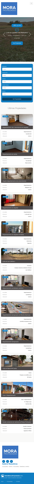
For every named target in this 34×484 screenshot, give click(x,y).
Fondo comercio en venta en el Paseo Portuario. (17, 422)
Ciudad (4, 78)
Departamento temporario (11, 341)
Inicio (2, 481)
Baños (3, 91)
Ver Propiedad (17, 43)
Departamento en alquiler (10, 208)
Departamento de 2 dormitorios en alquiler (15, 127)
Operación (4, 72)
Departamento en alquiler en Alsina (13, 234)
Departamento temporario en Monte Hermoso (16, 315)
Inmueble (4, 66)
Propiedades (10, 481)
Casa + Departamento (9, 395)
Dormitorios (5, 85)
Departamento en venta (10, 154)
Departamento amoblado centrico (13, 288)
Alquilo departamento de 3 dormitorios (14, 181)
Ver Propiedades (17, 99)
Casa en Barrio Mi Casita (10, 368)
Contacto (18, 481)
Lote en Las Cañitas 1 (9, 261)
